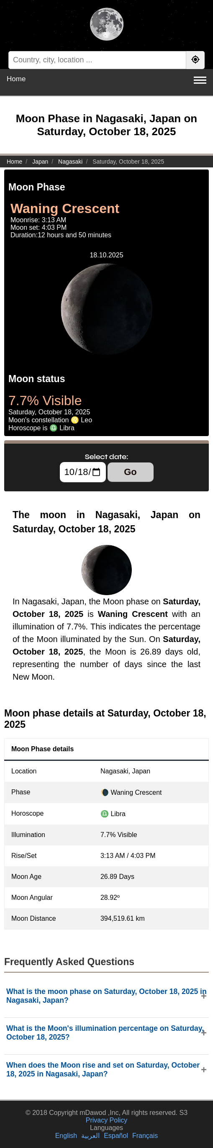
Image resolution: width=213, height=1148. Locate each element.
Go (130, 472)
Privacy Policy (107, 1120)
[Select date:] (83, 472)
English (66, 1135)
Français (145, 1135)
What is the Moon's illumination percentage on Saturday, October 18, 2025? (105, 1032)
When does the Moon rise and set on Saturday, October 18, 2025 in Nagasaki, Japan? (103, 1069)
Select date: (106, 456)
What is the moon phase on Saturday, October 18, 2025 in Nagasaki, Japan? (106, 995)
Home (16, 79)
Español (116, 1135)
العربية (90, 1135)
